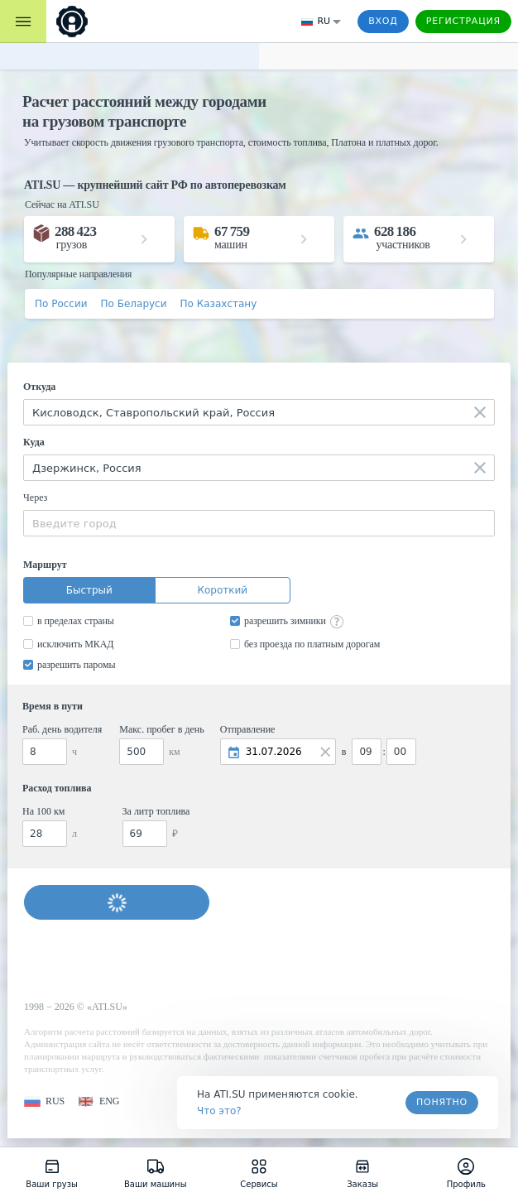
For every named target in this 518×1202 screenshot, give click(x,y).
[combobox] (259, 412)
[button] (44, 1101)
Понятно (442, 1102)
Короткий (222, 590)
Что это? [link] (219, 1111)
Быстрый (89, 590)
